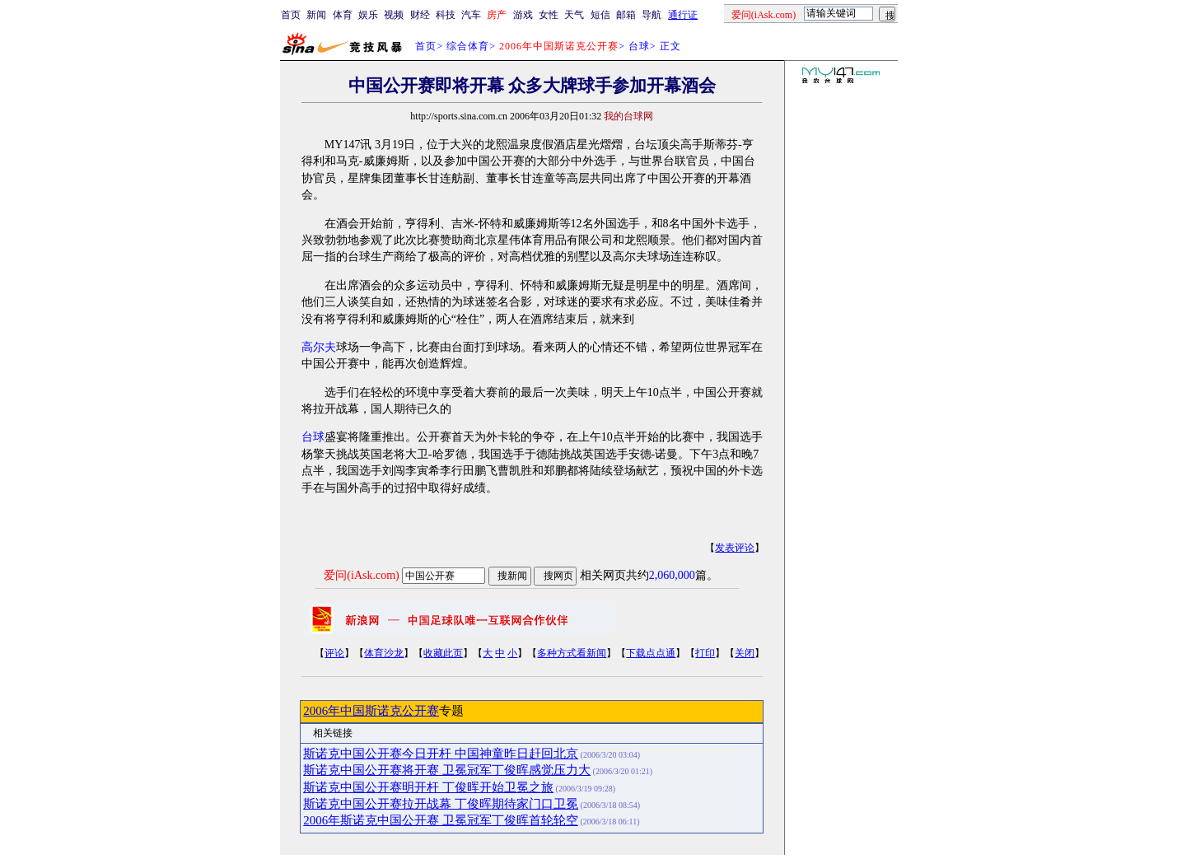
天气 (574, 15)
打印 (705, 653)
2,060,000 (672, 575)
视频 (394, 15)
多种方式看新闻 (571, 653)
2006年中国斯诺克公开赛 (371, 710)
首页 (291, 15)
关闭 (744, 653)
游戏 (523, 15)
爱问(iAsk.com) (361, 575)
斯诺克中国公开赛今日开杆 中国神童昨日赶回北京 (440, 753)
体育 (343, 15)
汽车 (471, 15)
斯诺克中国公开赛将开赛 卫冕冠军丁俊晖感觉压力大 (447, 770)
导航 (651, 15)
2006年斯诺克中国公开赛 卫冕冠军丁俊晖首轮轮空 (440, 820)
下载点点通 (650, 653)
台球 (639, 46)
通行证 (683, 15)
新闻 (316, 15)
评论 (334, 653)
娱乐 (368, 15)
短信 (600, 15)
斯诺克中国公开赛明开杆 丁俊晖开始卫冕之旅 (428, 787)
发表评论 (734, 547)
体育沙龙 (384, 653)
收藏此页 (443, 653)
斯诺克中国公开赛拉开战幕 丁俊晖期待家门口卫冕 (440, 803)
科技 (445, 15)
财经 (420, 15)
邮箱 (626, 15)
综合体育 (467, 46)
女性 (548, 15)
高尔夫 (318, 347)
